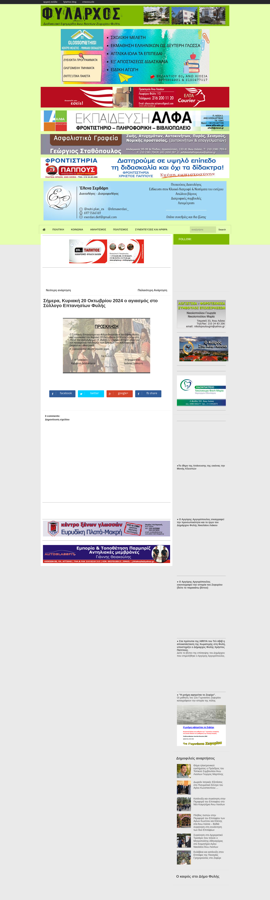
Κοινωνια (77, 229)
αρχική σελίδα (50, 2)
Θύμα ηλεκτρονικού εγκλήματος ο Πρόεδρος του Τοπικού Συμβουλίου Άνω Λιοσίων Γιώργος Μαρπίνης (209, 770)
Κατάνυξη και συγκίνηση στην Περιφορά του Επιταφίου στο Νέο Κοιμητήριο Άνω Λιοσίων (209, 801)
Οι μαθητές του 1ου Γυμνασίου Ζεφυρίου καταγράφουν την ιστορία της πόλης (199, 699)
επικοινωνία (88, 2)
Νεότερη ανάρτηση (58, 290)
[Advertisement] (106, 277)
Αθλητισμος (98, 229)
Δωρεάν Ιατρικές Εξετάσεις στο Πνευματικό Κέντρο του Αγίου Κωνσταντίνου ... (208, 785)
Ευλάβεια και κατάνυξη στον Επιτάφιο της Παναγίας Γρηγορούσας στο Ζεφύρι (209, 855)
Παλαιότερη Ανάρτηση (152, 290)
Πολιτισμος (120, 229)
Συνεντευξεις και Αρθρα (151, 229)
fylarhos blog (69, 2)
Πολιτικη (58, 229)
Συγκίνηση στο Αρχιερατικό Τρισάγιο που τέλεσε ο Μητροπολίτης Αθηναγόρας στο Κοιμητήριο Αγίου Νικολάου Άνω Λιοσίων (208, 841)
